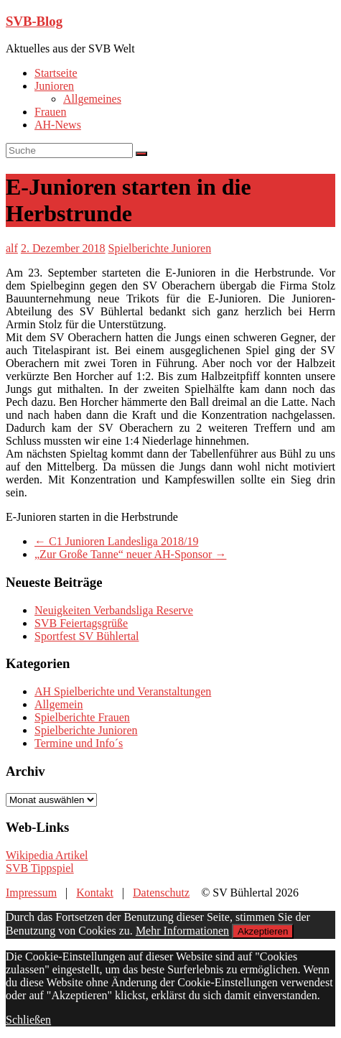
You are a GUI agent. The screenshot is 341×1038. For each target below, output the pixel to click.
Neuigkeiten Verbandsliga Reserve (113, 610)
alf (12, 248)
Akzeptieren (263, 931)
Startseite (56, 73)
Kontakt (94, 892)
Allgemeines (92, 99)
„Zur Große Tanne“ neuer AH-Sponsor (130, 554)
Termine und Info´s (78, 743)
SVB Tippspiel (40, 868)
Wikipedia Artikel (47, 855)
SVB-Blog (34, 21)
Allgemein (58, 704)
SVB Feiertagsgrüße (81, 623)
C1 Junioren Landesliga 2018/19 (116, 541)
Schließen (28, 1020)
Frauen (50, 112)
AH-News (57, 125)
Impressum (31, 892)
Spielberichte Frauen (82, 717)
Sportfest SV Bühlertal (86, 636)
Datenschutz (161, 892)
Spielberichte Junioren (160, 248)
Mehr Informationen (182, 931)
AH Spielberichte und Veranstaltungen (122, 691)
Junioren (54, 86)
